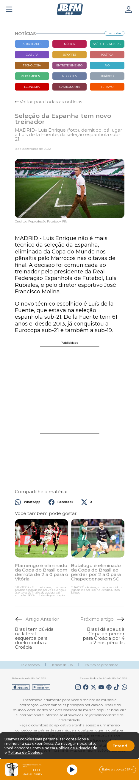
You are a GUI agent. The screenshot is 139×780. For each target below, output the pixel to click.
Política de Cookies (25, 752)
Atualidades (32, 44)
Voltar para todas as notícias (51, 101)
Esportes (69, 54)
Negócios (69, 76)
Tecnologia (32, 65)
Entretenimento (69, 65)
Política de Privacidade (76, 748)
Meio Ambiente (32, 76)
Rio (107, 65)
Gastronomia (69, 86)
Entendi (121, 745)
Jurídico (107, 76)
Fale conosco (30, 665)
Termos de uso (62, 665)
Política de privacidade (101, 665)
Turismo (107, 86)
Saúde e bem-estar (107, 44)
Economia (32, 86)
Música (69, 44)
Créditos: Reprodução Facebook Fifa (41, 221)
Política (107, 54)
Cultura (32, 54)
